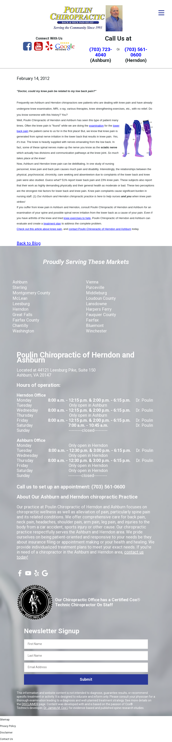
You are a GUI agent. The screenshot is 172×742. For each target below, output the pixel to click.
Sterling (20, 287)
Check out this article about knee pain (39, 229)
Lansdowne (96, 303)
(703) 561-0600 (136, 52)
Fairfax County (26, 320)
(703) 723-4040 (100, 52)
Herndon (20, 309)
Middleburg (96, 292)
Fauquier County (101, 314)
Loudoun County (101, 298)
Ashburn (20, 281)
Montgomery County (31, 292)
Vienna (92, 281)
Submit (86, 679)
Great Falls (22, 314)
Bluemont (95, 325)
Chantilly (20, 325)
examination (96, 125)
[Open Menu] (161, 12)
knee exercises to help (77, 218)
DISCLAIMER (30, 704)
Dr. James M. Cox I (55, 708)
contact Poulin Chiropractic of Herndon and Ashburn (100, 229)
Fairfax (92, 320)
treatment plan (52, 223)
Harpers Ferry (98, 309)
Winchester (96, 330)
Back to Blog (28, 243)
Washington (23, 330)
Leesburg (21, 303)
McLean (20, 298)
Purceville (95, 287)
